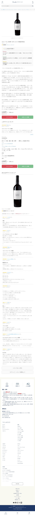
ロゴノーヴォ (24, 9)
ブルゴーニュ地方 (20, 429)
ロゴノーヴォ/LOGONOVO (7, 143)
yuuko (8, 349)
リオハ (19, 445)
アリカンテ (19, 453)
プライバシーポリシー (17, 496)
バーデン (3, 458)
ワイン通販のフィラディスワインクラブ (7, 9)
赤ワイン (28, 9)
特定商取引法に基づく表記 (18, 493)
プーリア (3, 453)
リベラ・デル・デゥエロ (21, 447)
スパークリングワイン (5, 429)
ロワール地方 (20, 432)
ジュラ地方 (19, 440)
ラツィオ (3, 448)
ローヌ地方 (19, 434)
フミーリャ (19, 456)
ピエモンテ (4, 447)
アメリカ (19, 458)
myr (8, 322)
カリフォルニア (20, 461)
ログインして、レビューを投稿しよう (17, 372)
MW (8, 302)
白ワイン (3, 427)
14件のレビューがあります (10, 44)
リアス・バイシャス (21, 450)
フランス (19, 426)
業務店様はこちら (17, 499)
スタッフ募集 (18, 498)
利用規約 (17, 491)
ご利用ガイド (18, 490)
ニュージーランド (20, 463)
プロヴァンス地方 (20, 437)
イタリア (15, 9)
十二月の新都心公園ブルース (13, 334)
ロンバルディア (4, 450)
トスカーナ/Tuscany (12, 146)
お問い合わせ (18, 488)
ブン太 (8, 217)
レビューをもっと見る (17, 368)
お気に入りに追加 (25, 117)
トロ (18, 455)
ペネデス (19, 448)
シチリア (3, 455)
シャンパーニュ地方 (21, 431)
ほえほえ (9, 272)
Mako (7, 125)
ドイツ (3, 456)
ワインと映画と (10, 259)
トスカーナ (19, 9)
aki (8, 230)
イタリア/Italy (5, 146)
